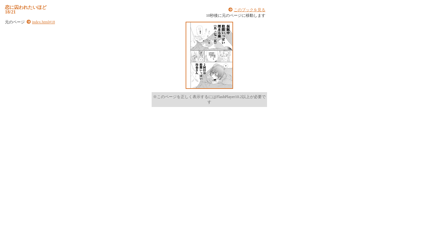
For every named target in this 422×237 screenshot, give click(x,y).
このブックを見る (249, 10)
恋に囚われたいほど (25, 7)
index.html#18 (43, 22)
